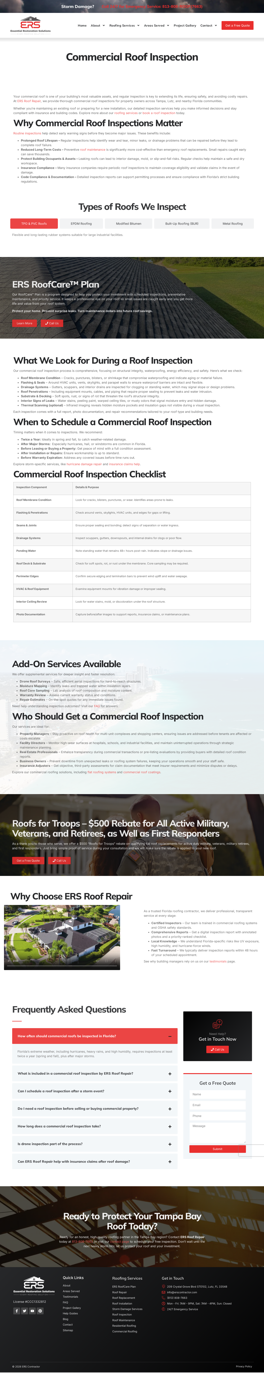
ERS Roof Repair (29, 101)
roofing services (125, 113)
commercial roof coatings (141, 772)
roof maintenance (92, 149)
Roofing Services (124, 25)
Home (82, 25)
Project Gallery (185, 25)
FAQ (96, 706)
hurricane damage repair (84, 464)
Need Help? (217, 1076)
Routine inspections (27, 133)
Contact (208, 25)
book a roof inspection (158, 113)
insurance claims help (124, 464)
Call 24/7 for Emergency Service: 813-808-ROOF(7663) (152, 6)
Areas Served (157, 25)
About (98, 25)
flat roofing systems (101, 772)
